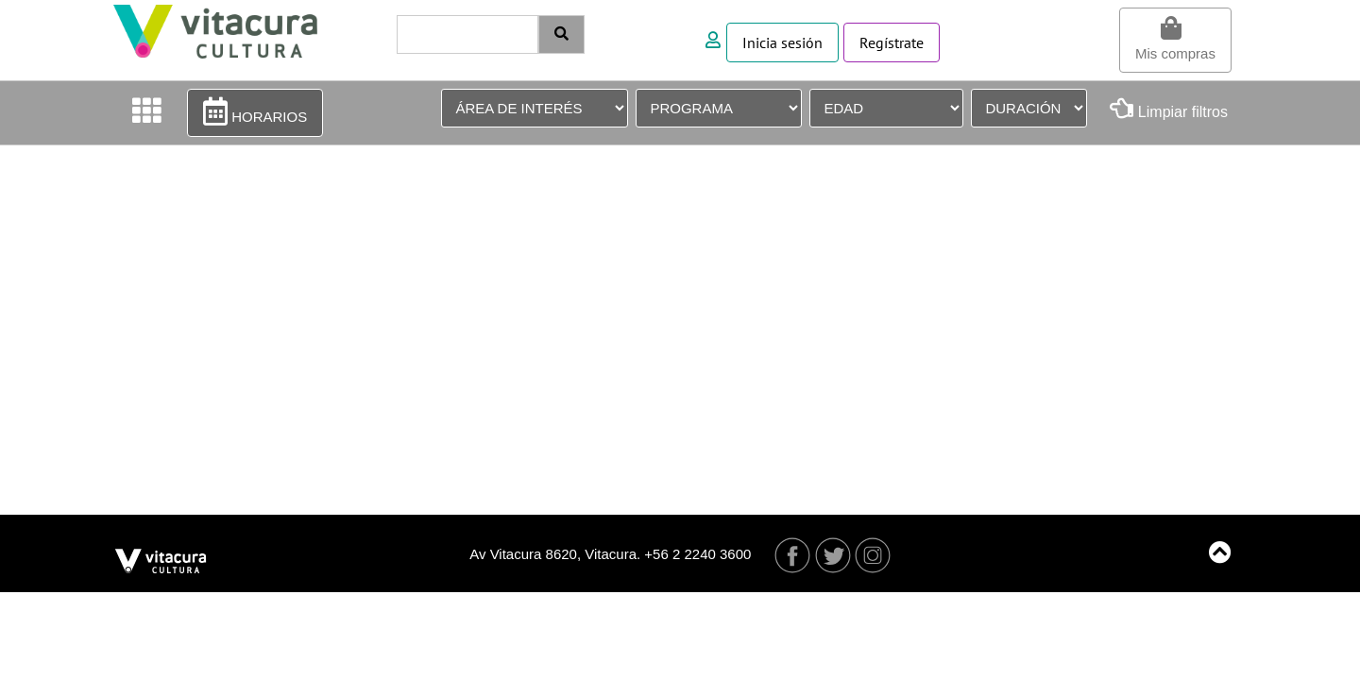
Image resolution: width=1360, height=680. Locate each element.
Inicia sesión (782, 42)
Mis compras (1175, 38)
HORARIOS (255, 111)
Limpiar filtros (1169, 108)
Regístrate (891, 42)
